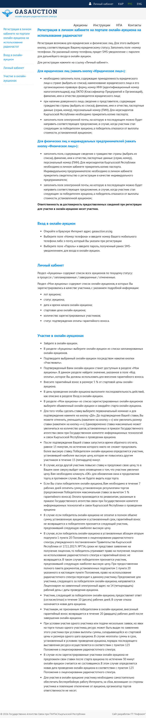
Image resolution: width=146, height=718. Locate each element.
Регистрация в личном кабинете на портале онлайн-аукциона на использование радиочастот (17, 37)
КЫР (121, 4)
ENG (139, 4)
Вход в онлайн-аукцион (88, 396)
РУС (130, 4)
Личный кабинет (101, 4)
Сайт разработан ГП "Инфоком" (129, 714)
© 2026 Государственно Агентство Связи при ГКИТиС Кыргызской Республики (42, 714)
